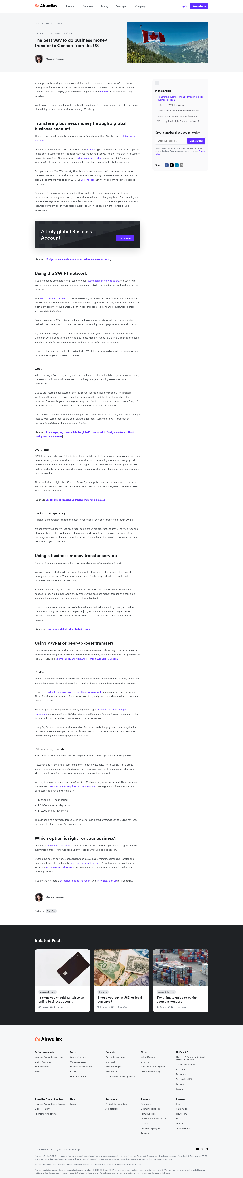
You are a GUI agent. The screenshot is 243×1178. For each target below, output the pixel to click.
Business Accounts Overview (49, 1057)
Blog (47, 23)
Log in (184, 6)
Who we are (147, 1104)
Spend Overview (78, 1057)
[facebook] (167, 165)
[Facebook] (197, 1149)
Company (140, 6)
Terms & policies (148, 1113)
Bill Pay (73, 1071)
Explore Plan (88, 179)
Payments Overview (115, 1057)
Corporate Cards (78, 1062)
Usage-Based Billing (150, 1071)
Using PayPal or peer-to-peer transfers (177, 115)
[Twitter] (202, 1149)
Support (180, 1123)
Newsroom (181, 1113)
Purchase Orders (78, 1076)
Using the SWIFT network (170, 105)
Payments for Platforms (46, 1113)
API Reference (112, 1109)
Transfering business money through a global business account (180, 98)
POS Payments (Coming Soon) (120, 1076)
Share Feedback (184, 1128)
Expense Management (81, 1066)
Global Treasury (42, 1109)
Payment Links (112, 1071)
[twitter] (172, 165)
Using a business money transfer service (178, 110)
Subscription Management (153, 1066)
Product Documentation (117, 1104)
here (134, 1156)
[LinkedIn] (207, 1149)
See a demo (199, 6)
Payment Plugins (113, 1066)
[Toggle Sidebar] (157, 83)
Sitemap (76, 1149)
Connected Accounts (186, 1064)
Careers (144, 1123)
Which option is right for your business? (178, 121)
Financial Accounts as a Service (50, 1104)
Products (71, 6)
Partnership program (151, 1128)
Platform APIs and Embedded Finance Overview (190, 1058)
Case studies (182, 1109)
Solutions (88, 6)
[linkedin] (177, 165)
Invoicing (145, 1062)
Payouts (180, 1084)
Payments (181, 1074)
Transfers (58, 23)
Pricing (104, 6)
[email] (181, 165)
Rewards (145, 1133)
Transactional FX (184, 1079)
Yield (37, 1071)
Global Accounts (43, 1062)
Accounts (180, 1069)
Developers (122, 6)
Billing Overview (148, 1057)
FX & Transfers (42, 1066)
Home (38, 23)
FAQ (178, 1118)
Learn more (124, 237)
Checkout (110, 1062)
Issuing (179, 1089)
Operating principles (150, 1109)
